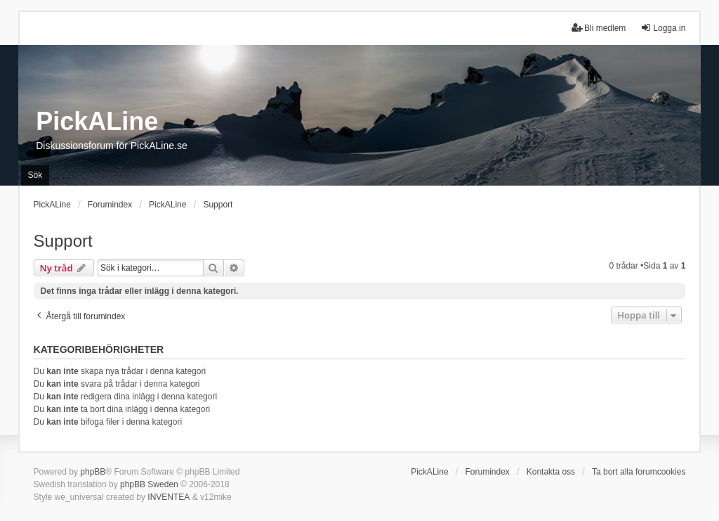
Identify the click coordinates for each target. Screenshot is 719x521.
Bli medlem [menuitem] (599, 27)
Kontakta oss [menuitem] (551, 472)
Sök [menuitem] (35, 175)
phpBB (92, 472)
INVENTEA (168, 497)
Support (63, 240)
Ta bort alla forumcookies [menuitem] (638, 472)
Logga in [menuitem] (662, 27)
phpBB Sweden (149, 484)
